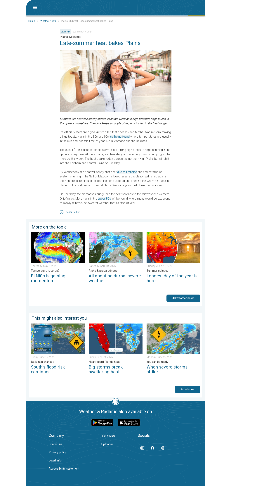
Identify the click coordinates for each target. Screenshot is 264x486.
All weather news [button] (183, 298)
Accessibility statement (64, 468)
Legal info (55, 460)
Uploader (107, 444)
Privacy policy (58, 452)
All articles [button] (187, 389)
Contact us (55, 444)
